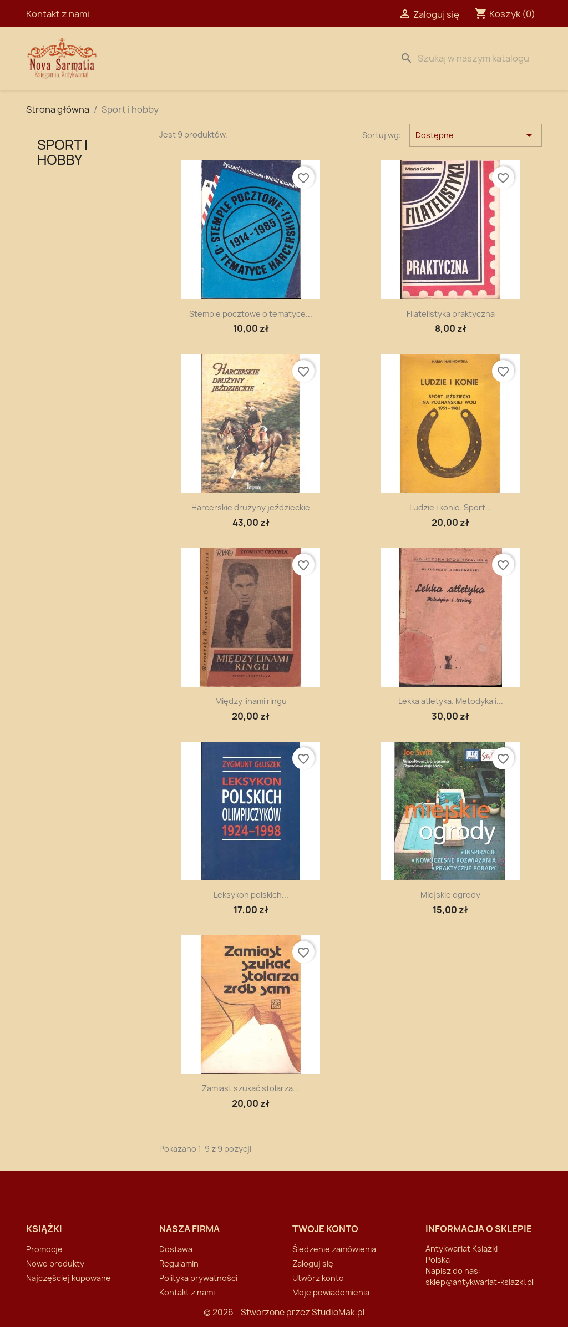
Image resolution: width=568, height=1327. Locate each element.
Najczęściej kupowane (68, 1278)
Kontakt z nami (57, 14)
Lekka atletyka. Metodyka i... (450, 701)
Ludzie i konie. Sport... (450, 507)
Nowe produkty (55, 1263)
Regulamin (179, 1263)
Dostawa (243, 58)
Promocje (44, 1249)
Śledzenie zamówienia (334, 1249)
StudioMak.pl (338, 1312)
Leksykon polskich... (251, 894)
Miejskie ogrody (450, 894)
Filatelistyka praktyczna (451, 313)
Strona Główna (168, 58)
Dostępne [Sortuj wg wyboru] (475, 135)
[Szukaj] (468, 58)
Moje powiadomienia (330, 1292)
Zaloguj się (312, 1263)
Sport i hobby (62, 152)
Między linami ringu (251, 701)
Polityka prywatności (198, 1278)
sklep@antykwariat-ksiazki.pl (479, 1282)
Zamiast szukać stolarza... (251, 1088)
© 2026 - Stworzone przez (258, 1312)
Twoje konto (325, 1229)
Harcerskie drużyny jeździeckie (250, 507)
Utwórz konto (318, 1278)
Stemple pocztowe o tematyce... (250, 313)
